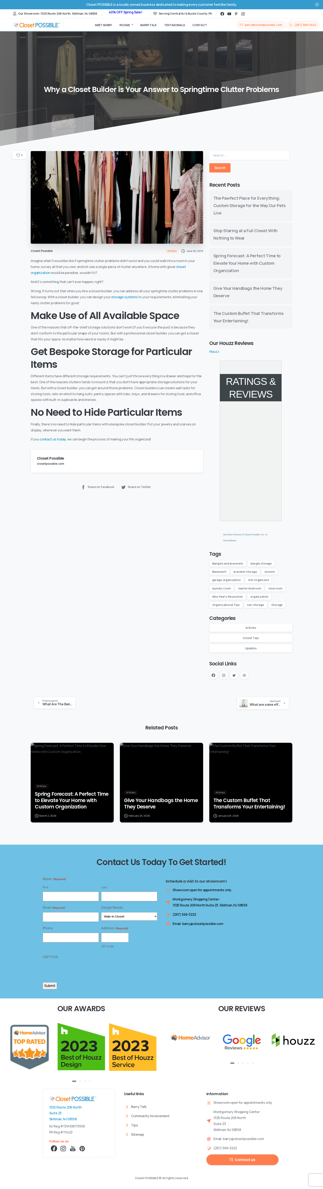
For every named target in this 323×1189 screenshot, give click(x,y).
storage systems (124, 297)
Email (54, 907)
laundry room (221, 588)
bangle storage (261, 563)
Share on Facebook (97, 487)
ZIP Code (107, 946)
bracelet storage (245, 572)
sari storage (255, 605)
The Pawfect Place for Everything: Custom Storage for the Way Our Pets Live (249, 205)
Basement (219, 572)
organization (259, 597)
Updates (251, 648)
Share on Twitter (136, 487)
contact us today (53, 439)
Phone (48, 928)
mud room (275, 588)
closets (269, 572)
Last (104, 887)
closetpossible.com (50, 464)
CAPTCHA (50, 957)
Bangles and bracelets (227, 563)
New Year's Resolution (227, 597)
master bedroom (249, 588)
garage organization (226, 580)
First (45, 887)
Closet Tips (251, 638)
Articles (250, 628)
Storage (277, 605)
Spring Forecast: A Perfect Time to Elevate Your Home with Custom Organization (247, 263)
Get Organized (258, 580)
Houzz (214, 351)
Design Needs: (112, 907)
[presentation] (74, 970)
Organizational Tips (226, 605)
